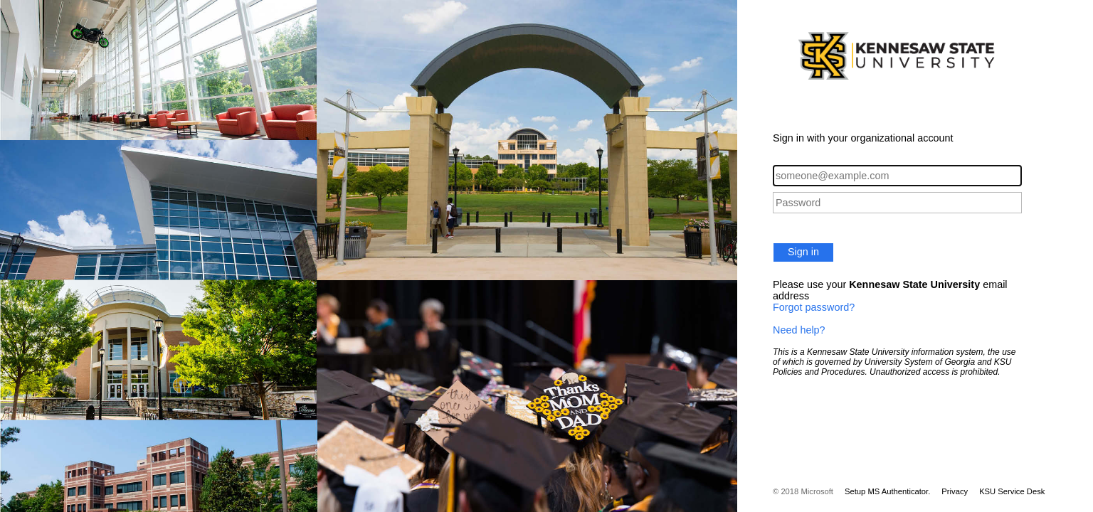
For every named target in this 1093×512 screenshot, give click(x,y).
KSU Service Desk (1012, 491)
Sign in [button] (803, 251)
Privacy (954, 491)
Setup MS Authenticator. (887, 491)
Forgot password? (814, 307)
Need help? (799, 330)
